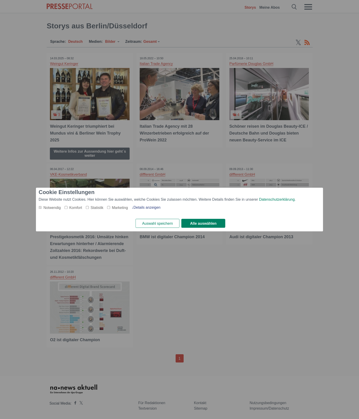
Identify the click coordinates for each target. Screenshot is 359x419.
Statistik (96, 208)
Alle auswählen (203, 223)
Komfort (75, 208)
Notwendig (52, 208)
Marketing (120, 208)
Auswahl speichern (157, 223)
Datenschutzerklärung (277, 199)
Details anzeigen (146, 207)
